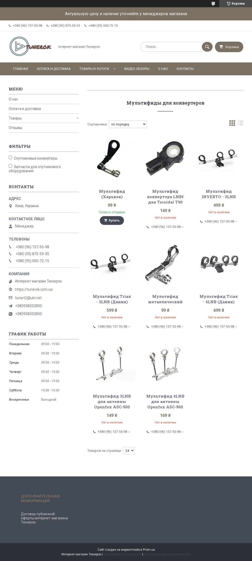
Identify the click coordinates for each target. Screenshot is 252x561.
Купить (114, 220)
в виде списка (240, 124)
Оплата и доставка (54, 69)
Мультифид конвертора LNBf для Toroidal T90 (165, 197)
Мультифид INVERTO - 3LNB (219, 194)
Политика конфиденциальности (167, 554)
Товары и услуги (94, 69)
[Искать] (207, 47)
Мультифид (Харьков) (112, 194)
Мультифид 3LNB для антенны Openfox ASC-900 (112, 401)
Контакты (185, 69)
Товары (15, 118)
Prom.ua (149, 549)
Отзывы (15, 128)
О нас (163, 69)
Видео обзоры (136, 69)
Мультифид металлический (165, 299)
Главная (20, 69)
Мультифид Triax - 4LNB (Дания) (219, 299)
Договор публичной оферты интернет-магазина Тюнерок (44, 518)
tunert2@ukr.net (28, 298)
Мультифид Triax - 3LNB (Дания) (112, 299)
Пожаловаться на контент (122, 554)
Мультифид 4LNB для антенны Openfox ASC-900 (165, 401)
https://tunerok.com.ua (33, 289)
